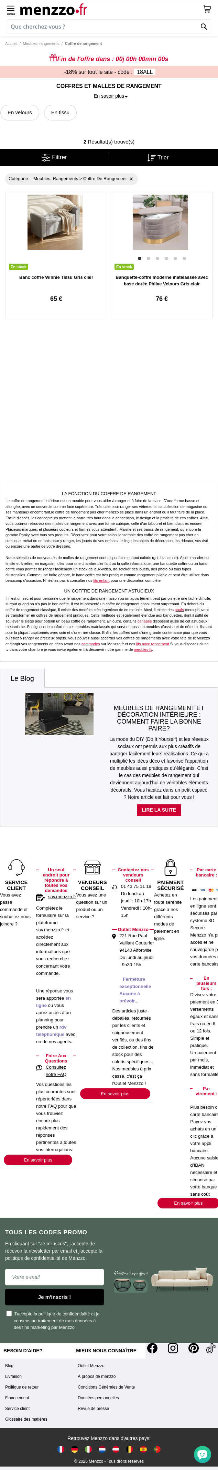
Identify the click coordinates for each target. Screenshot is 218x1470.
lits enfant (102, 580)
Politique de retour (22, 1387)
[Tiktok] (211, 1348)
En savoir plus (38, 1160)
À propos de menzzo (97, 1376)
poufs (179, 610)
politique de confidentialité (64, 1313)
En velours (20, 112)
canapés (145, 621)
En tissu (60, 112)
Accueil (11, 43)
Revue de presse (93, 1408)
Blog (9, 1365)
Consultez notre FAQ (56, 1071)
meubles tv (143, 649)
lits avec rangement (152, 644)
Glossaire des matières (26, 1419)
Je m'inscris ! (54, 1297)
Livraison (13, 1376)
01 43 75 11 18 (136, 886)
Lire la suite (159, 810)
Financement (17, 1397)
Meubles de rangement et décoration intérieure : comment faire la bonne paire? (159, 718)
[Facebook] (152, 1348)
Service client (17, 1408)
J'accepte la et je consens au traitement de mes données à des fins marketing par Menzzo (53, 1320)
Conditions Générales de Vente (106, 1387)
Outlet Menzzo (91, 1365)
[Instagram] (173, 1348)
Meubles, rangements (41, 43)
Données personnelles (98, 1397)
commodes (90, 644)
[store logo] (112, 9)
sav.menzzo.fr (62, 896)
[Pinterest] (193, 1348)
